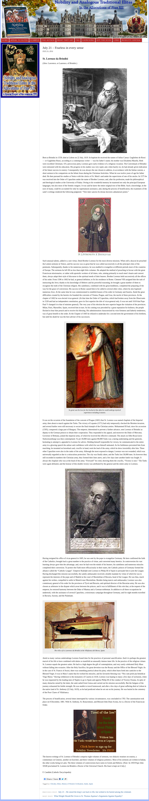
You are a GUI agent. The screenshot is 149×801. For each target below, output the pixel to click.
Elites (59, 784)
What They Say (65, 40)
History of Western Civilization (72, 784)
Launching (88, 40)
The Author (48, 40)
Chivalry (53, 784)
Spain (91, 784)
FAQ (78, 40)
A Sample (34, 40)
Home (5, 40)
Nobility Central (131, 40)
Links (116, 40)
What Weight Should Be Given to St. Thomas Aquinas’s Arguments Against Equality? (88, 796)
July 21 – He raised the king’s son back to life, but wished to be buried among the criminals (94, 792)
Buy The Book (104, 40)
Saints (86, 784)
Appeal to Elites (19, 40)
